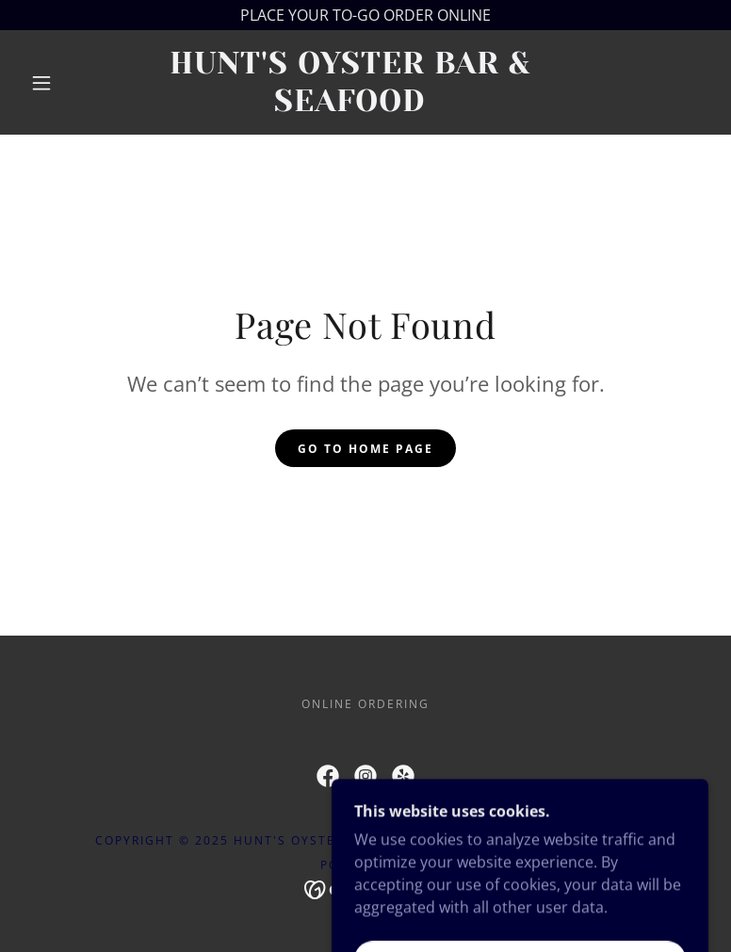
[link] (350, 105)
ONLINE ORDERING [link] (365, 704)
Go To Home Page (365, 449)
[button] (41, 83)
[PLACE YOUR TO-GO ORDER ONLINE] (365, 15)
